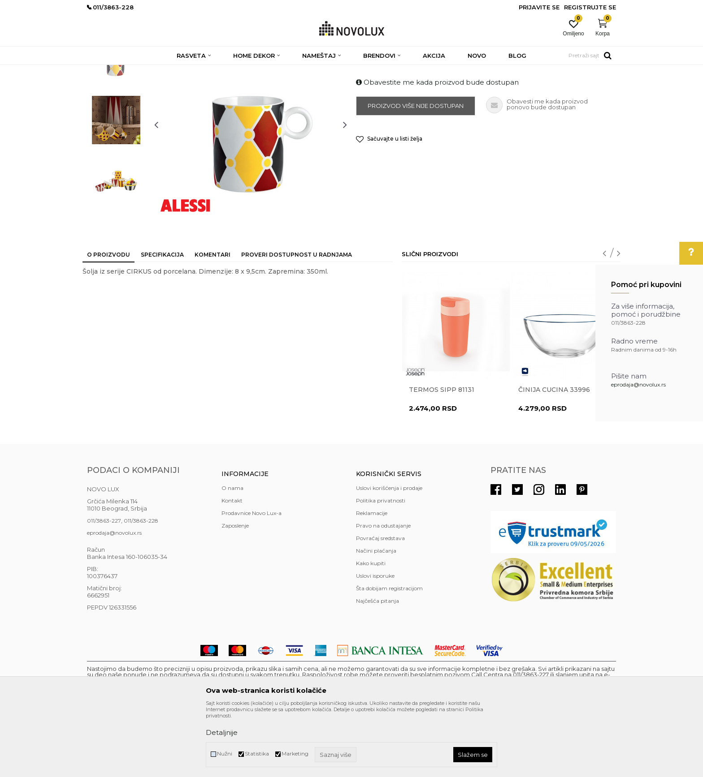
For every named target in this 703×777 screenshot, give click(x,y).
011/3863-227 (104, 585)
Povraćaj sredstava (380, 603)
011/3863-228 (141, 585)
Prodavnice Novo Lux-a (251, 578)
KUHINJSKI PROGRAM (229, 70)
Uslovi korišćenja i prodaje (389, 552)
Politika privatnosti (380, 565)
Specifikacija (162, 319)
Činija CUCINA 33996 (554, 455)
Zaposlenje (235, 590)
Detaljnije (222, 732)
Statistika (257, 753)
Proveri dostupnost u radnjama (296, 319)
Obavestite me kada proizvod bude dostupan (437, 147)
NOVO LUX (102, 70)
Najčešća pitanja (377, 665)
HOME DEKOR (173, 70)
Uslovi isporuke (375, 640)
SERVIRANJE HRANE (293, 70)
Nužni (224, 753)
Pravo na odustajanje (383, 590)
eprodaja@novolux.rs (638, 384)
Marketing (295, 753)
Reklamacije (371, 578)
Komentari (212, 319)
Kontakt (232, 565)
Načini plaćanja (376, 615)
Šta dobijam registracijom (389, 653)
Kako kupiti (371, 628)
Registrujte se (590, 7)
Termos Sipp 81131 (441, 455)
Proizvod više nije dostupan (416, 170)
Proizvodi (135, 70)
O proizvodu (108, 319)
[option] (116, 124)
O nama (232, 552)
